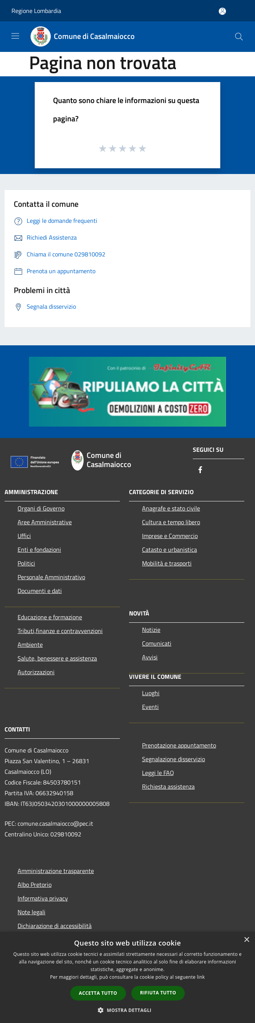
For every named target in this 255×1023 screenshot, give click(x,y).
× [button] (246, 940)
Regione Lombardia (36, 10)
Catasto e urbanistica (169, 549)
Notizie (151, 629)
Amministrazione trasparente (56, 870)
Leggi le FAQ (158, 772)
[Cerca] (239, 36)
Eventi (150, 706)
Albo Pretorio (35, 884)
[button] (127, 1010)
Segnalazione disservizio (173, 759)
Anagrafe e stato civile (171, 508)
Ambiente (30, 644)
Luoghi (151, 693)
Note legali (31, 912)
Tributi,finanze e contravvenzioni (60, 630)
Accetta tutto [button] (98, 993)
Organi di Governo (41, 508)
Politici (26, 563)
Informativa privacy (43, 898)
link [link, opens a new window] (201, 977)
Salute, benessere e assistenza (57, 658)
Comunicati (156, 643)
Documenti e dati (40, 590)
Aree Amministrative (45, 522)
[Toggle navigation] (15, 35)
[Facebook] (200, 470)
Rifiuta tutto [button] (158, 992)
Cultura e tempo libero (171, 522)
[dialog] (127, 977)
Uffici (24, 535)
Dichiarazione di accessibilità (55, 925)
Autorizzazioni (36, 672)
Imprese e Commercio (170, 535)
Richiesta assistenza (168, 786)
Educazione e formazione (50, 617)
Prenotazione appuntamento (179, 745)
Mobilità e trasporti (167, 563)
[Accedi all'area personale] (222, 11)
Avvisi (150, 657)
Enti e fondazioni (39, 549)
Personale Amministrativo (51, 577)
